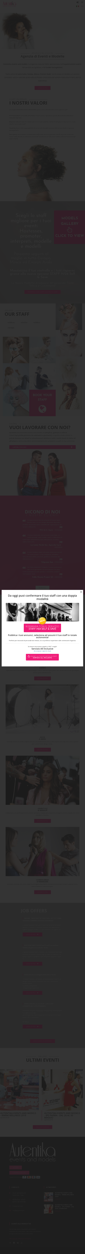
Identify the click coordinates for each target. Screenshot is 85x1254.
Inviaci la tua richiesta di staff (43, 657)
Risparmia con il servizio (42, 627)
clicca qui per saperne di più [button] (42, 651)
